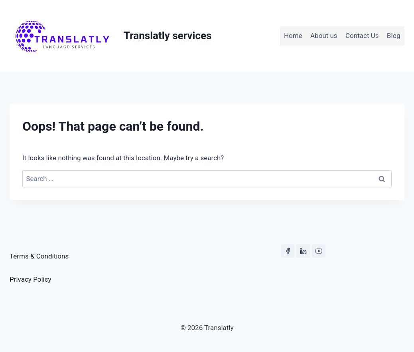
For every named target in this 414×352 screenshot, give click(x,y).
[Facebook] (287, 251)
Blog (393, 36)
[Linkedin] (303, 251)
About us (323, 36)
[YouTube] (318, 251)
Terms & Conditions (39, 256)
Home (293, 36)
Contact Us (362, 36)
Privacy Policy (30, 279)
